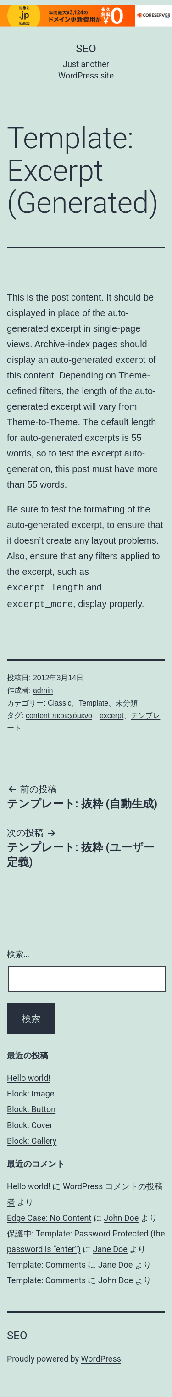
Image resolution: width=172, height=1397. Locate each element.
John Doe (121, 1216)
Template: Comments (46, 1263)
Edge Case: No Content (49, 1216)
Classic (60, 701)
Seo (86, 48)
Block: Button (31, 1107)
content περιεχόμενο (59, 714)
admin (43, 688)
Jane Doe (110, 1247)
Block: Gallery (31, 1139)
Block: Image (30, 1091)
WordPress (101, 1357)
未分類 (127, 701)
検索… (18, 952)
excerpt (111, 714)
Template (93, 701)
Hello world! (28, 1076)
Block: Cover (29, 1123)
